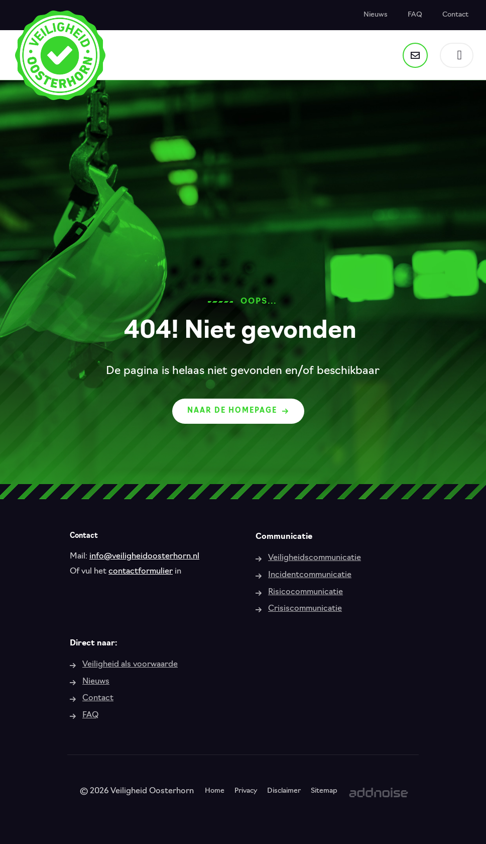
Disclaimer (284, 791)
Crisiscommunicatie (305, 609)
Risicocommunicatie (305, 592)
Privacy (245, 791)
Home (214, 791)
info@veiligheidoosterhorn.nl (144, 556)
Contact (455, 15)
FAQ (415, 15)
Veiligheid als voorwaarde (130, 665)
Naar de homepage (238, 411)
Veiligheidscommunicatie (314, 558)
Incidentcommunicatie (309, 575)
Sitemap (324, 791)
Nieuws (375, 15)
